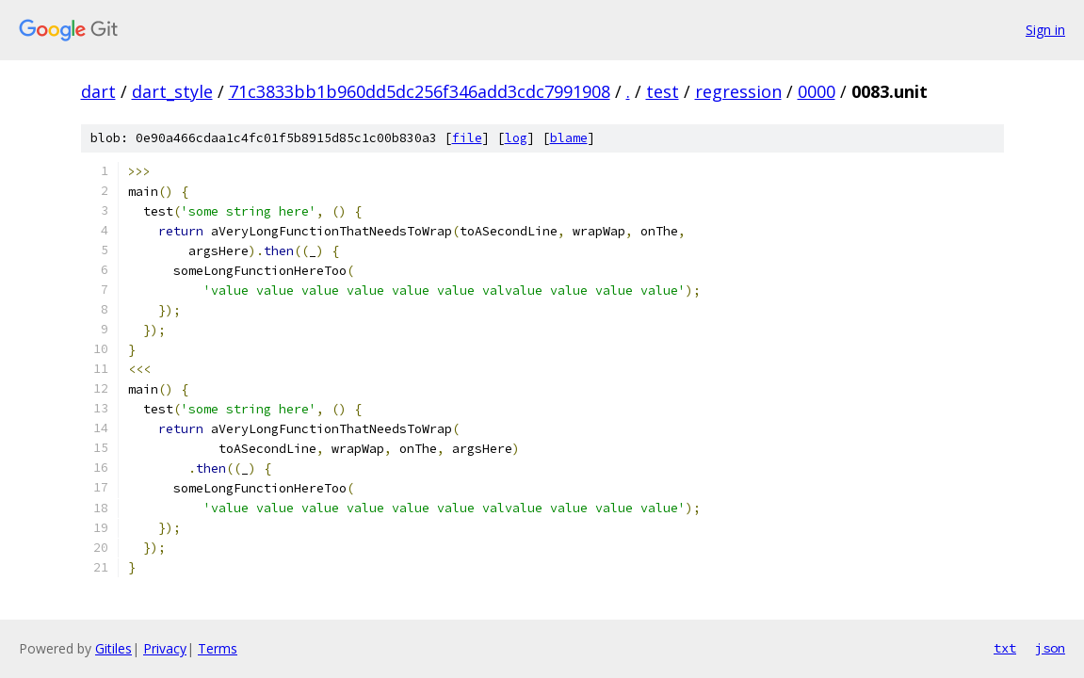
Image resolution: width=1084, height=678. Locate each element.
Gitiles (113, 648)
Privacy (164, 648)
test (662, 91)
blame (569, 138)
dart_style (172, 91)
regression (738, 91)
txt (1005, 647)
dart (98, 91)
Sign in (1045, 30)
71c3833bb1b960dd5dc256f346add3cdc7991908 (419, 91)
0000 (816, 91)
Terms (217, 648)
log (516, 138)
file (467, 138)
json (1050, 647)
